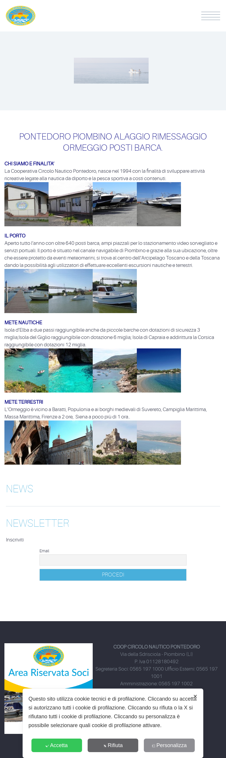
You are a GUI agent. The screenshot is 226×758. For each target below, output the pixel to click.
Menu (210, 16)
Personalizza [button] (169, 745)
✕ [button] (195, 696)
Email (44, 550)
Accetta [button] (57, 745)
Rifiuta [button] (113, 745)
